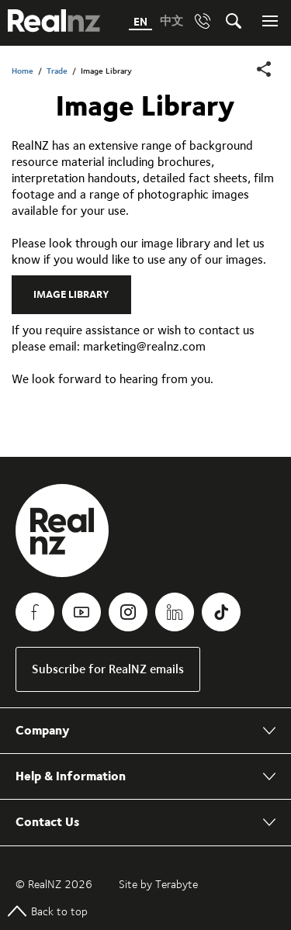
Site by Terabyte (158, 884)
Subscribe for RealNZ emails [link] (108, 669)
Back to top (48, 911)
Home (22, 71)
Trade (57, 71)
